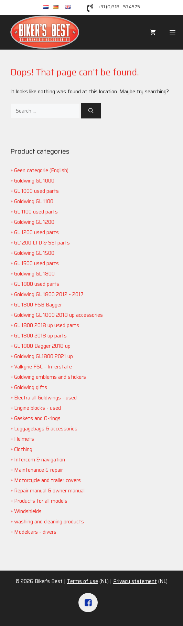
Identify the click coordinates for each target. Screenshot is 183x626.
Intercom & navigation (39, 460)
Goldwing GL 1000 (34, 181)
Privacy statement (135, 581)
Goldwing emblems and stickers (50, 377)
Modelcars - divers (35, 532)
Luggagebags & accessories (45, 429)
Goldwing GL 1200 (34, 222)
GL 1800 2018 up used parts (46, 325)
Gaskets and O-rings (37, 418)
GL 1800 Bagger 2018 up (42, 346)
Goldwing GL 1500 (34, 253)
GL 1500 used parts (36, 263)
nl (48, 7)
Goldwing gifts (30, 387)
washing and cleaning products (49, 522)
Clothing (23, 449)
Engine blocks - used (37, 408)
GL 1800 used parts (36, 284)
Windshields (28, 511)
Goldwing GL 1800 (34, 274)
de (59, 7)
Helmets (24, 439)
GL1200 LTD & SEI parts (42, 243)
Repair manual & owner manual (49, 491)
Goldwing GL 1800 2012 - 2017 (49, 294)
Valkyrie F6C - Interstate (43, 367)
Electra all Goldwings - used (45, 398)
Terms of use (82, 581)
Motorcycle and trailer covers (47, 480)
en (71, 7)
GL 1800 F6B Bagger (38, 305)
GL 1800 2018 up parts (40, 336)
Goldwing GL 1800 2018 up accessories (58, 315)
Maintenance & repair (38, 470)
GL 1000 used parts (36, 191)
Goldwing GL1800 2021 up (43, 356)
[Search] (91, 111)
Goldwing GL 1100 (33, 201)
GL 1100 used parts (36, 212)
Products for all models (40, 501)
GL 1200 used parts (36, 232)
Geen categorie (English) (41, 170)
